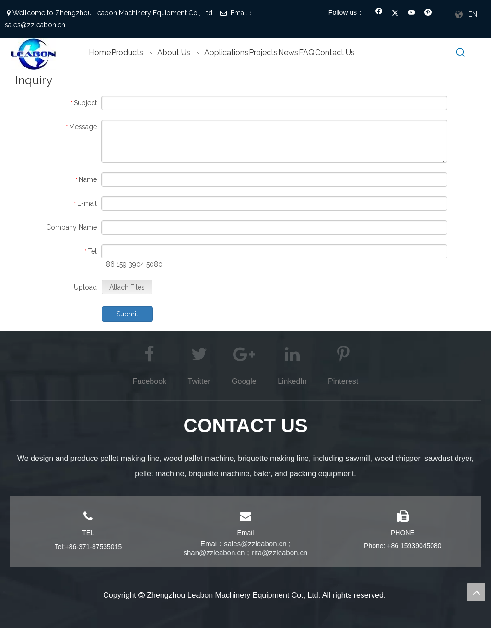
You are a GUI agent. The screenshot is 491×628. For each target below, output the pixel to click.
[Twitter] (395, 13)
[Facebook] (379, 13)
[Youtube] (412, 13)
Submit (127, 314)
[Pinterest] (428, 13)
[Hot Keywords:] (460, 52)
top (476, 592)
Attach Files (127, 287)
